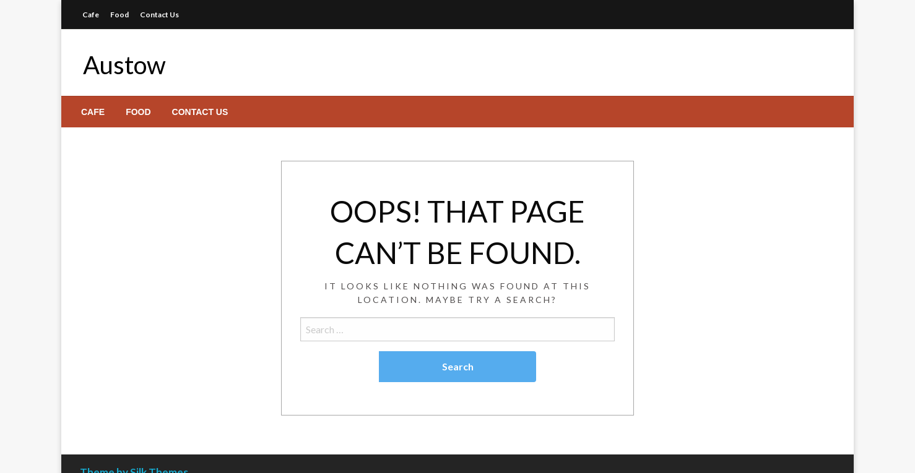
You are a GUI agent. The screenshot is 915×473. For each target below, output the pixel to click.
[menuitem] (93, 111)
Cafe (90, 14)
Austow (124, 65)
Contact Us (159, 14)
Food (119, 14)
